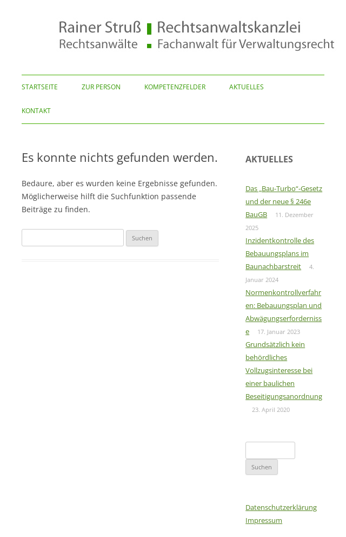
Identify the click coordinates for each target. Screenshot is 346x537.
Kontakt (36, 110)
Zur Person (101, 86)
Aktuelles (246, 86)
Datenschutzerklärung (281, 507)
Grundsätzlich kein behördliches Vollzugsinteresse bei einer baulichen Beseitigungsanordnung (283, 370)
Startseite (40, 86)
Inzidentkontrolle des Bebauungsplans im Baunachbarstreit (279, 253)
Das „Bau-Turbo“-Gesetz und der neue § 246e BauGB (283, 201)
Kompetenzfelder (174, 86)
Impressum (263, 520)
